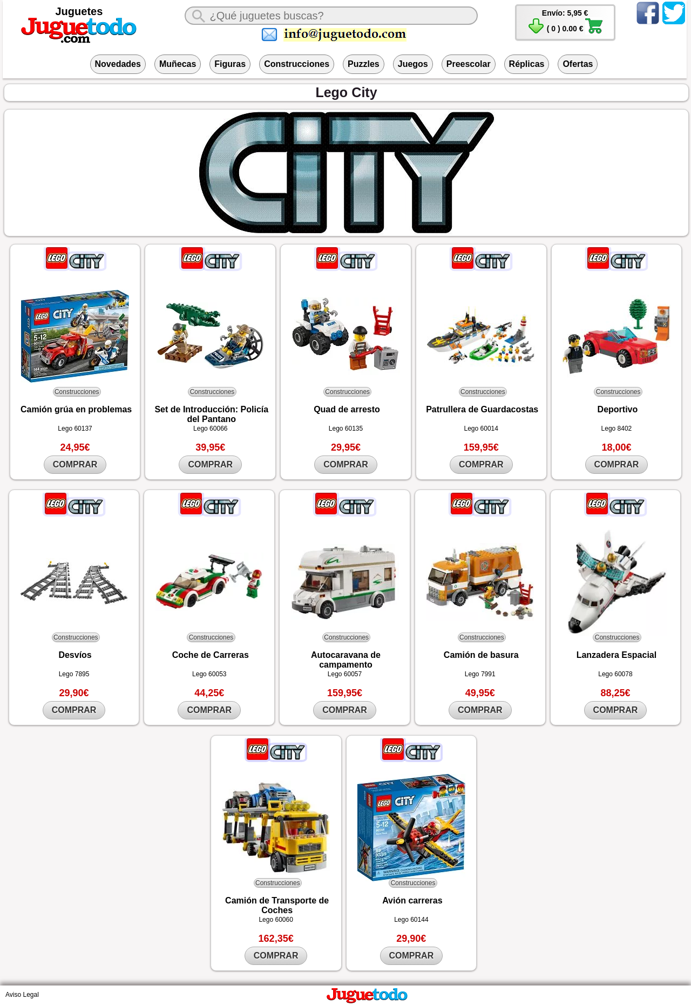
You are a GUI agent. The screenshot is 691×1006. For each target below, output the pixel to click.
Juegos (413, 64)
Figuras (230, 64)
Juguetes (79, 11)
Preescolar (468, 64)
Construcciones (296, 64)
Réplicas (527, 64)
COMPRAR (75, 464)
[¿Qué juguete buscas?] (331, 15)
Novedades (118, 64)
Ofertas (578, 64)
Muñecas (177, 64)
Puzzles (364, 64)
